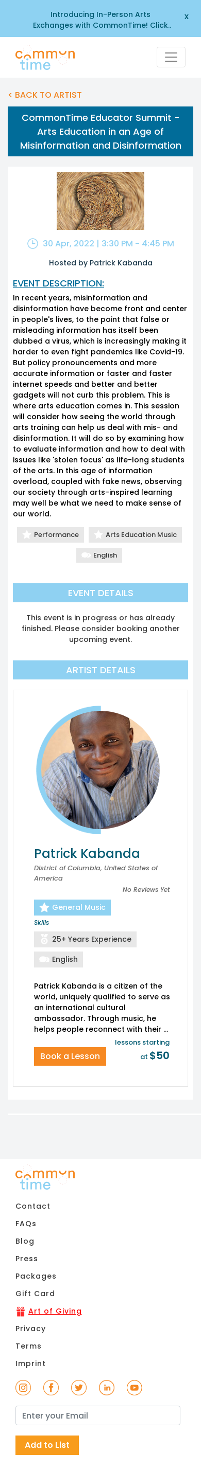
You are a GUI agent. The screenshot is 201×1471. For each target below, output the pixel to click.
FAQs (26, 1223)
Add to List (47, 1445)
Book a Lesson (70, 1056)
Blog (25, 1241)
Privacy (30, 1328)
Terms (28, 1346)
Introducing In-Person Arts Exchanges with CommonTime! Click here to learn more (100, 20)
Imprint (30, 1363)
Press (26, 1258)
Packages (36, 1276)
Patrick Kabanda (87, 853)
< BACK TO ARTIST (45, 95)
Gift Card (35, 1293)
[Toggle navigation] (171, 57)
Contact (33, 1206)
